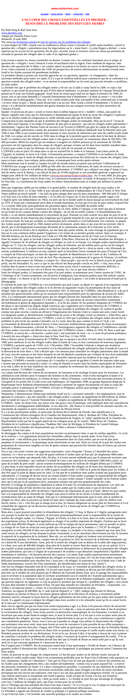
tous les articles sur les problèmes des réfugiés (65, 42)
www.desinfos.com (11, 33)
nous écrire (57, 14)
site (87, 14)
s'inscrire (78, 14)
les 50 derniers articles (24, 42)
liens (67, 14)
